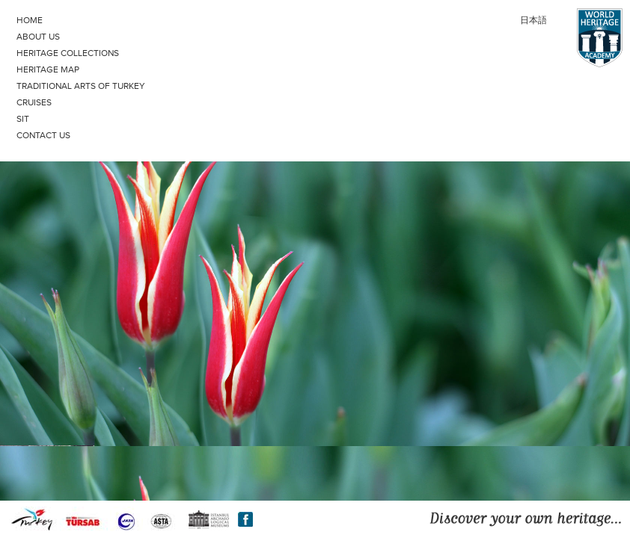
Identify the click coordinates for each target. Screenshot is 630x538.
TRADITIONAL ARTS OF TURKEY (80, 86)
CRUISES (34, 102)
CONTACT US (43, 135)
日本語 (533, 20)
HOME (29, 20)
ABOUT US (38, 36)
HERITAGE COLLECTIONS (67, 53)
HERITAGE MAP (47, 69)
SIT (22, 119)
